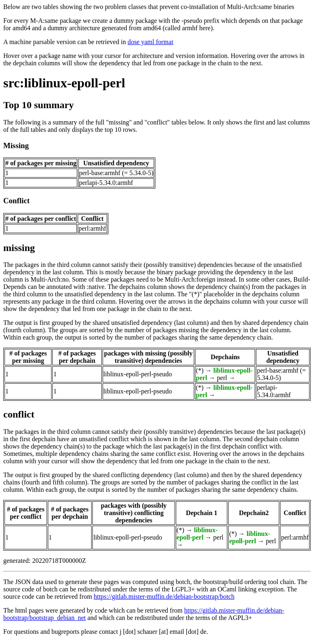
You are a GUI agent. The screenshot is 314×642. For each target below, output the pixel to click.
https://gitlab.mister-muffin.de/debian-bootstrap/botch (164, 596)
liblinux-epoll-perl (197, 533)
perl (222, 377)
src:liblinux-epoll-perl (64, 83)
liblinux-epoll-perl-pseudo (137, 374)
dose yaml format (150, 41)
